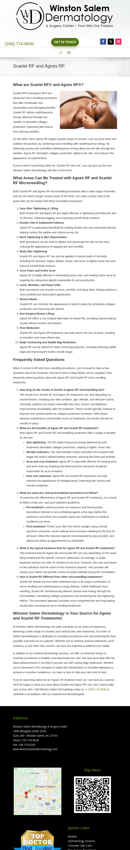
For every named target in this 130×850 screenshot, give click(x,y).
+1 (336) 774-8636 (95, 689)
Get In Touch (65, 42)
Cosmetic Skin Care (80, 845)
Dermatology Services (81, 841)
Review (72, 836)
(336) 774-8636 (19, 43)
